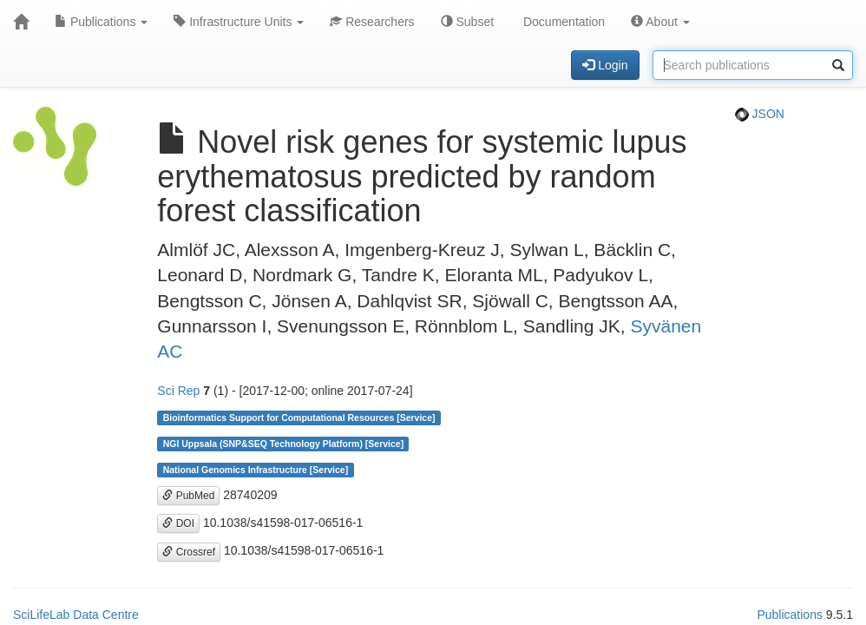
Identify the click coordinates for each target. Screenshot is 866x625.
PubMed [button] (188, 496)
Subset (467, 22)
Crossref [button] (188, 552)
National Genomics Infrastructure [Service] (256, 469)
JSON (759, 114)
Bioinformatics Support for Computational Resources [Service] (299, 417)
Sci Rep (178, 391)
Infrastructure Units (239, 22)
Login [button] (604, 65)
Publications (101, 22)
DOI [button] (178, 523)
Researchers (372, 22)
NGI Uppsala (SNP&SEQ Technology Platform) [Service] (283, 443)
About (660, 22)
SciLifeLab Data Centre (76, 615)
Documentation (562, 22)
